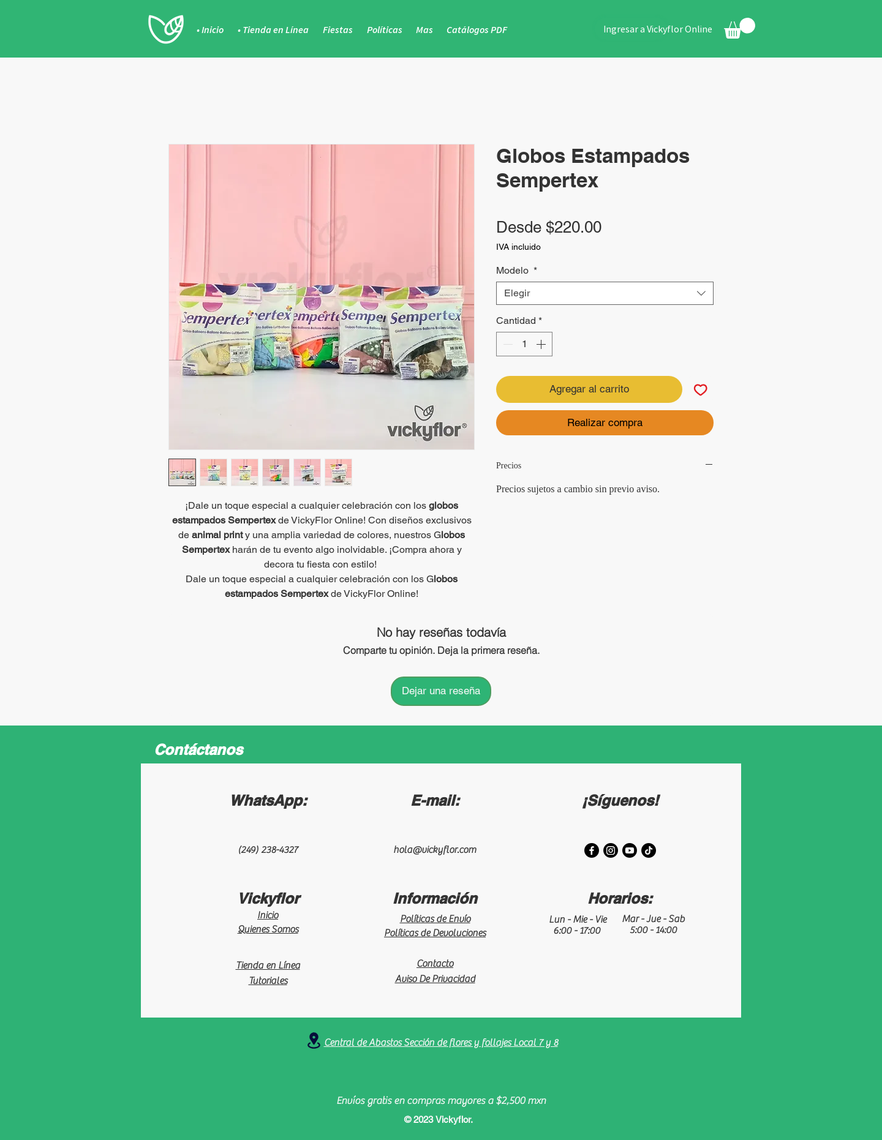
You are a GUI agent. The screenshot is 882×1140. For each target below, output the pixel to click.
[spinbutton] (524, 344)
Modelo (516, 270)
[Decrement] (506, 344)
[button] (739, 28)
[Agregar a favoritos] (700, 389)
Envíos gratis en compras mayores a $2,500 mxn (441, 1101)
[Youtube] (629, 850)
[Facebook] (591, 850)
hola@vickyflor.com (434, 849)
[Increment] (542, 344)
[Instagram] (610, 850)
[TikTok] (648, 850)
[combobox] (605, 293)
